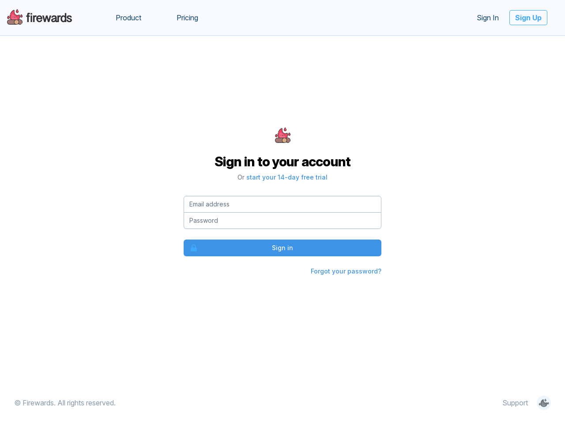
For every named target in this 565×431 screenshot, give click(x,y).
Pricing (187, 17)
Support (515, 402)
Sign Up (528, 17)
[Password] (282, 220)
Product (128, 17)
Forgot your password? (346, 271)
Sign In (488, 17)
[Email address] (282, 204)
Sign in (238, 248)
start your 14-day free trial (287, 177)
